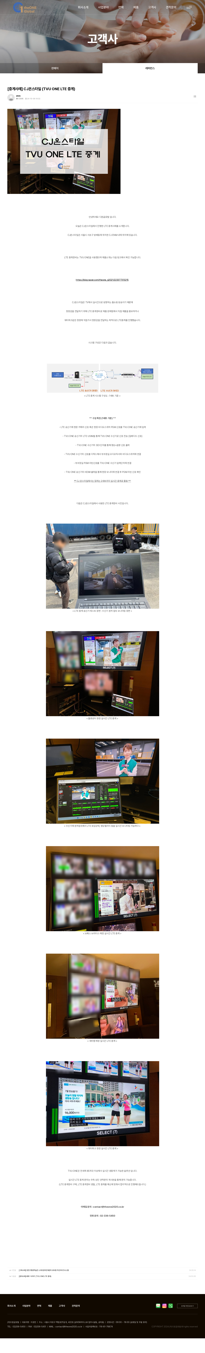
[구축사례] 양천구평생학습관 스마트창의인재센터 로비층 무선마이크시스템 (44, 1270)
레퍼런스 (150, 68)
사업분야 (103, 7)
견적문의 (171, 7)
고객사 (152, 7)
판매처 (54, 68)
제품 (136, 7)
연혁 (121, 7)
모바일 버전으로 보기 (187, 1306)
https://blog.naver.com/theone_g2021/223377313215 (102, 280)
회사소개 (83, 7)
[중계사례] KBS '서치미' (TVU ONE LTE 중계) (35, 1276)
